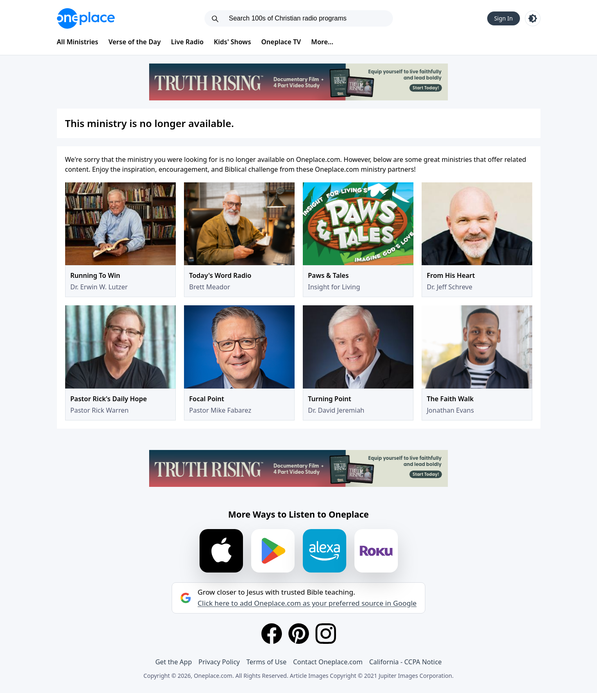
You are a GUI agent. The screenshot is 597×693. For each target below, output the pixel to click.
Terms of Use (266, 661)
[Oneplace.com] (86, 18)
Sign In (503, 18)
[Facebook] (271, 633)
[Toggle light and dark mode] (532, 18)
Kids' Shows (232, 41)
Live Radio (187, 41)
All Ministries (77, 41)
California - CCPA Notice (405, 661)
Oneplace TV (281, 41)
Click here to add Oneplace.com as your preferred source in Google (306, 603)
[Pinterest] (298, 633)
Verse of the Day (135, 41)
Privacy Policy (219, 661)
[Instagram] (326, 633)
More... (322, 41)
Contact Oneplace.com (328, 661)
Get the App (173, 661)
